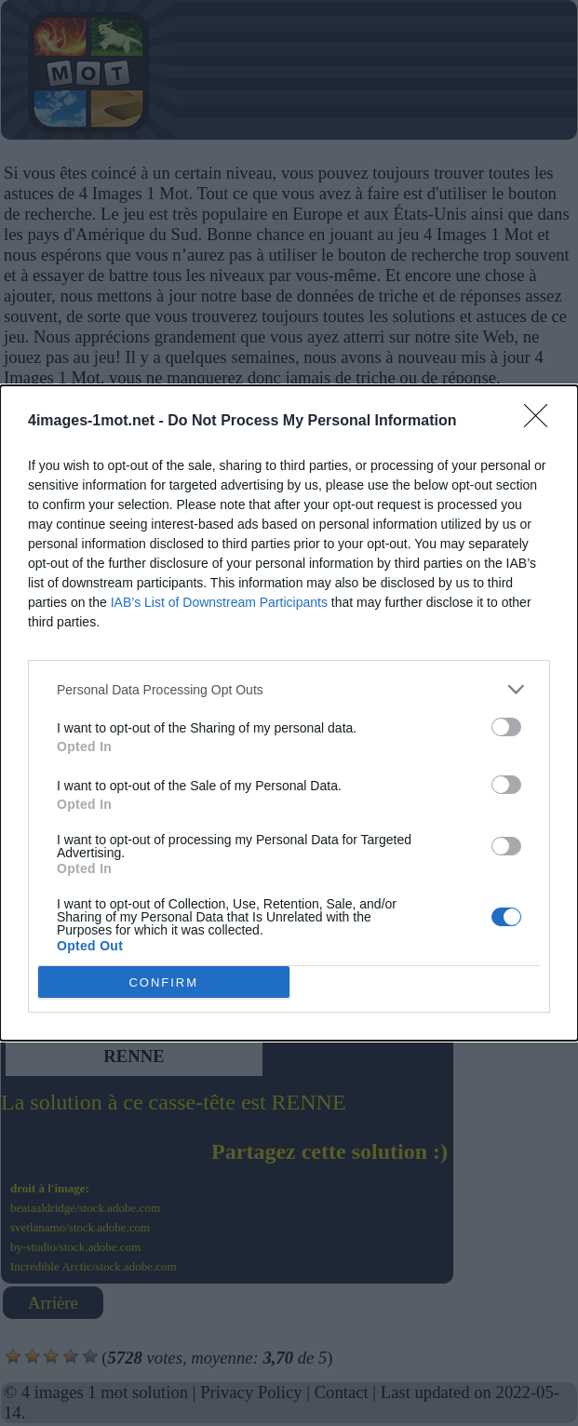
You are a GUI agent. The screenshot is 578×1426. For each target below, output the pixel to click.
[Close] (541, 421)
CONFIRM (163, 982)
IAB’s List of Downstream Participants (219, 602)
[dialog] (289, 713)
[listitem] (289, 689)
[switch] (506, 727)
